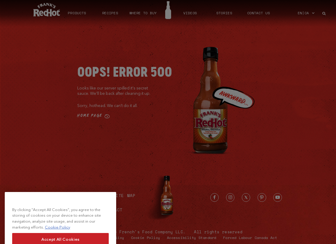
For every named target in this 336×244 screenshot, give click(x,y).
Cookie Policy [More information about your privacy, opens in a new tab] (57, 232)
